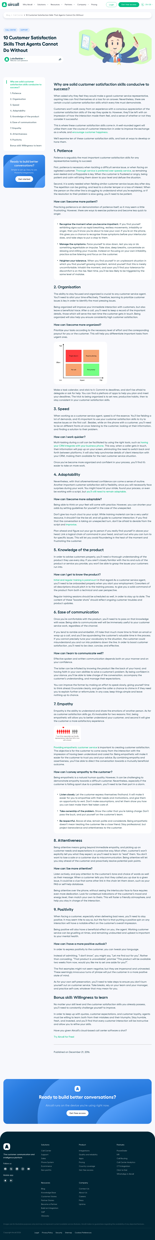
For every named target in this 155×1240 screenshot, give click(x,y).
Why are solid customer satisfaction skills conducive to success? (26, 85)
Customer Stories (49, 1196)
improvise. (71, 524)
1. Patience (15, 93)
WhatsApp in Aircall (125, 1174)
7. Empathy (15, 128)
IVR (118, 1155)
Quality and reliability (88, 1155)
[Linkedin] (17, 1169)
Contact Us (84, 1189)
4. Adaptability (17, 111)
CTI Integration (123, 1166)
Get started (24, 179)
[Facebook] (5, 1169)
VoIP (43, 1212)
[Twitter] (11, 1169)
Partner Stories (47, 1200)
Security (59, 1233)
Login (111, 5)
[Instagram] (23, 1169)
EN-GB (149, 5)
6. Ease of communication (23, 122)
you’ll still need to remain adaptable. (106, 491)
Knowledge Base (48, 1193)
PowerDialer (122, 1151)
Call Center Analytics (126, 1162)
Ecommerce (46, 1166)
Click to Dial (122, 1170)
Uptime (82, 1204)
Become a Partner (49, 1204)
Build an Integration (49, 1208)
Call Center (18, 15)
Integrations (84, 1151)
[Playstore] (11, 1180)
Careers (82, 1196)
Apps (81, 1158)
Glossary (45, 1216)
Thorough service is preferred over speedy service (103, 171)
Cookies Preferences (83, 1233)
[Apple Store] (5, 1180)
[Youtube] (29, 1169)
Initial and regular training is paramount (75, 580)
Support (24, 30)
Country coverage (87, 1166)
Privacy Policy (47, 1233)
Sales (43, 1158)
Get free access (128, 5)
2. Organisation (18, 99)
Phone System (47, 1162)
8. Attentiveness (18, 134)
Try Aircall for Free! (64, 1037)
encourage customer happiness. (90, 132)
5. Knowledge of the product (24, 116)
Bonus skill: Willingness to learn (26, 146)
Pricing (94, 5)
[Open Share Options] (60, 59)
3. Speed (14, 105)
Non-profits (46, 1170)
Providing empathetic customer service (75, 747)
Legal (37, 1233)
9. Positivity (16, 140)
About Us (83, 1193)
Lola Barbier (17, 58)
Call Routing (122, 1158)
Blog (8, 15)
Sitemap (68, 1233)
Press (81, 1200)
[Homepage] (10, 4)
